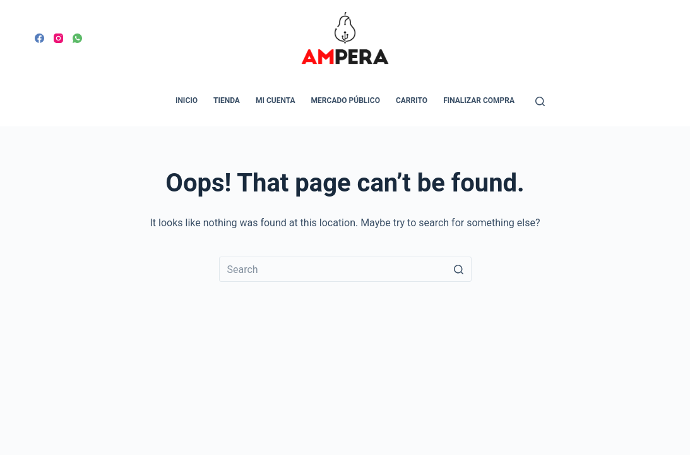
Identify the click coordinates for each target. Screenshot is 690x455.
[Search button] (459, 269)
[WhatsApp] (77, 38)
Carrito (411, 100)
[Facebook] (39, 38)
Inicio (186, 100)
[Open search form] (540, 101)
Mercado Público (345, 100)
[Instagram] (58, 38)
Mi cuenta (275, 100)
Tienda (226, 100)
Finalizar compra (479, 100)
